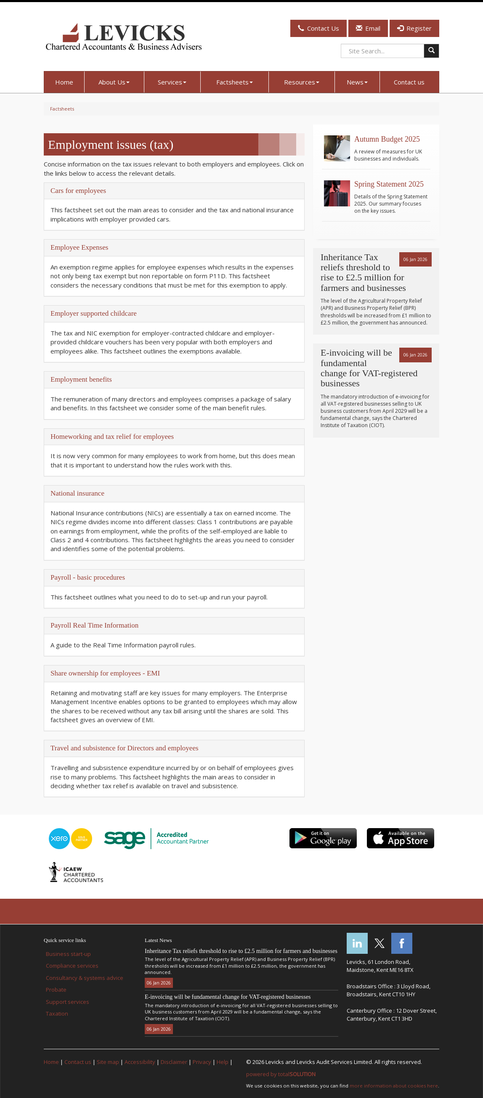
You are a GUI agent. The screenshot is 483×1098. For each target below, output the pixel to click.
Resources (301, 82)
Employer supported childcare (93, 313)
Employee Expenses (79, 247)
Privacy (202, 1062)
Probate (56, 989)
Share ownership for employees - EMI (105, 673)
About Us (114, 82)
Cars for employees (78, 191)
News (357, 82)
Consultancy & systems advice (84, 978)
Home (64, 82)
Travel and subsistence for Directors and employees (124, 748)
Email (368, 28)
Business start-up (68, 954)
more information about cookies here (394, 1085)
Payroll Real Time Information (94, 625)
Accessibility (140, 1062)
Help (222, 1062)
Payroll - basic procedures (87, 577)
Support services (67, 1002)
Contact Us (318, 28)
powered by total (281, 1074)
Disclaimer (174, 1062)
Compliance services (72, 965)
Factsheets (234, 82)
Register (414, 28)
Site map (108, 1062)
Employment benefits (81, 379)
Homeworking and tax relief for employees (112, 437)
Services (172, 82)
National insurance (77, 493)
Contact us (409, 82)
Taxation (57, 1013)
